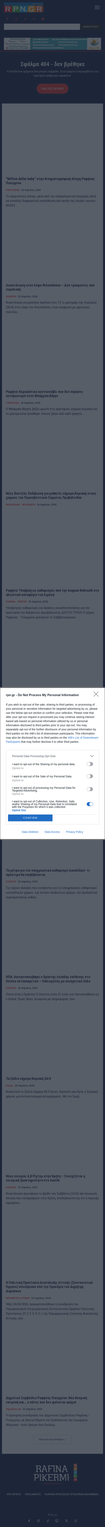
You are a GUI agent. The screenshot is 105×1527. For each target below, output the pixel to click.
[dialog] (52, 763)
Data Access (52, 831)
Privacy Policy (74, 831)
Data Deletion (30, 831)
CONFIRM (30, 818)
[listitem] (52, 756)
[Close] (97, 695)
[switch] (90, 764)
